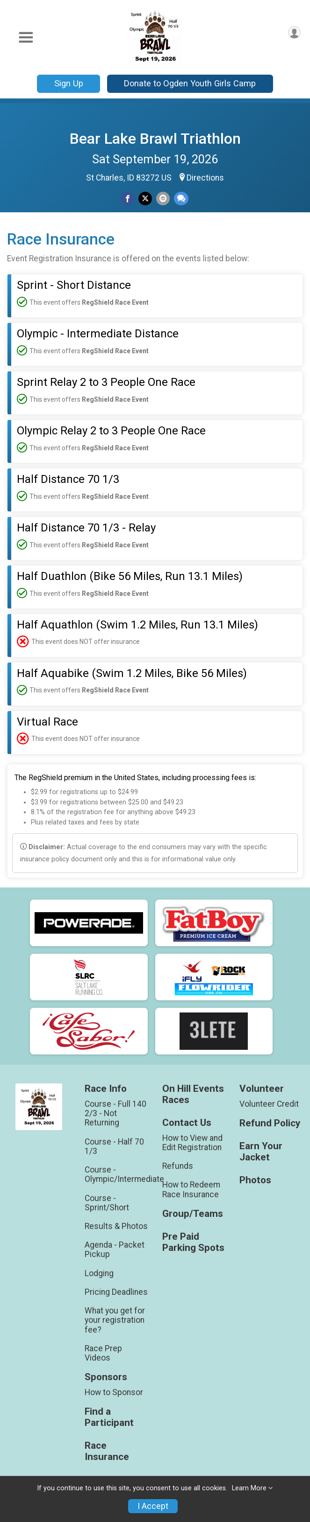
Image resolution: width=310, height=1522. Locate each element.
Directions (205, 177)
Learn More (249, 1488)
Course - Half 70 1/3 (114, 1146)
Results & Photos (116, 1226)
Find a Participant (109, 1417)
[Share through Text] (181, 198)
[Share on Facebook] (127, 198)
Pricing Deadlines (116, 1292)
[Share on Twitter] (145, 198)
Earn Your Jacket (260, 1152)
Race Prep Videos (103, 1353)
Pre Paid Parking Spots (193, 1242)
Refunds (177, 1166)
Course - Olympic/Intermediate (116, 1174)
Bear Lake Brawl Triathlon (155, 138)
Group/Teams (192, 1213)
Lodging (99, 1273)
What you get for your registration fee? (115, 1320)
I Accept (152, 1506)
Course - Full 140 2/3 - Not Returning (115, 1113)
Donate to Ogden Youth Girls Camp (190, 83)
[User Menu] (294, 32)
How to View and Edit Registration (192, 1142)
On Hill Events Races (193, 1094)
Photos (255, 1180)
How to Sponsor (114, 1392)
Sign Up (68, 83)
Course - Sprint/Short (107, 1203)
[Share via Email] (163, 198)
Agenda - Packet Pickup (114, 1249)
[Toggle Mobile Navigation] (25, 37)
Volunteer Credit (269, 1104)
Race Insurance (107, 1451)
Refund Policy (269, 1123)
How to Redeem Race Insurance (191, 1189)
